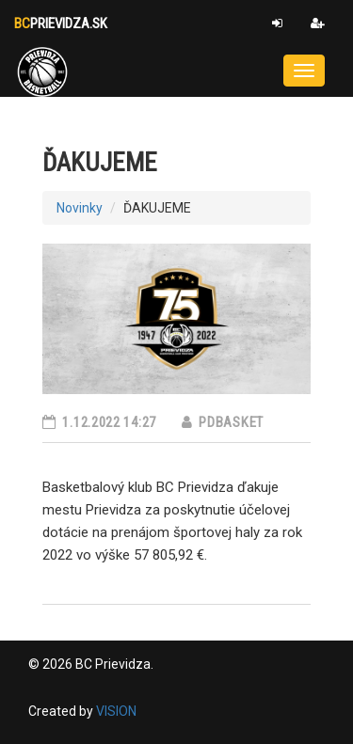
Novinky (79, 207)
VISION (116, 711)
